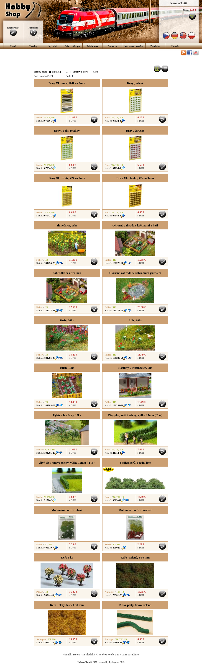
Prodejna (155, 46)
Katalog (33, 46)
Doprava (112, 46)
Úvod (13, 46)
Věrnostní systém (134, 46)
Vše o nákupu (72, 46)
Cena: (186, 9)
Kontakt (175, 46)
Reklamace (92, 46)
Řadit (69, 76)
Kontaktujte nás (105, 654)
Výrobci (53, 46)
